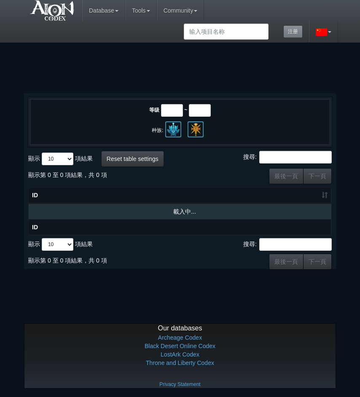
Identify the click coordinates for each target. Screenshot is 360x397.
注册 (293, 32)
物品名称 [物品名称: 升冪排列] (95, 195)
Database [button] (103, 10)
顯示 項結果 (60, 159)
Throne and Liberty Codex (180, 362)
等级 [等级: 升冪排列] (240, 195)
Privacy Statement (179, 384)
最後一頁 (286, 176)
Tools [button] (141, 10)
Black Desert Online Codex (180, 346)
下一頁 (317, 176)
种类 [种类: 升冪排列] (275, 195)
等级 (154, 110)
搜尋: (287, 157)
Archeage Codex (180, 337)
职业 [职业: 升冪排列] (309, 195)
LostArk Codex (180, 354)
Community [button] (181, 10)
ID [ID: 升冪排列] (35, 195)
